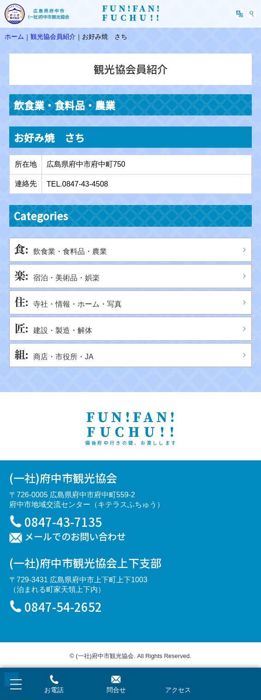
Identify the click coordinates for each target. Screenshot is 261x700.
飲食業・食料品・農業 (70, 251)
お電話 (54, 690)
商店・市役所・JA (63, 357)
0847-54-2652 (63, 606)
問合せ (116, 690)
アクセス (178, 690)
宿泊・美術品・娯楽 (66, 278)
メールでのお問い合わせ (75, 537)
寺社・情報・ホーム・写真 (77, 304)
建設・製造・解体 (62, 330)
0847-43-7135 (63, 521)
